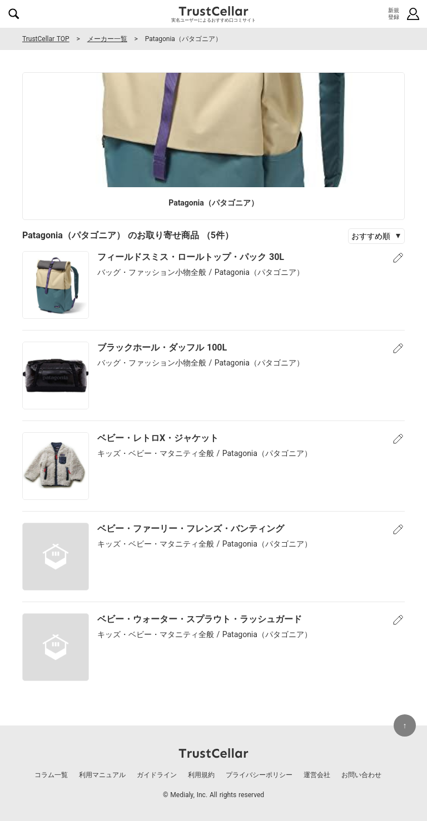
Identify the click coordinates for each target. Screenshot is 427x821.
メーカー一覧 (107, 39)
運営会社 (317, 775)
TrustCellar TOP (45, 39)
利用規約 (201, 775)
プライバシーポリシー (259, 775)
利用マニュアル (102, 775)
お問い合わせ (361, 775)
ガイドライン (157, 775)
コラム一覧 (51, 775)
